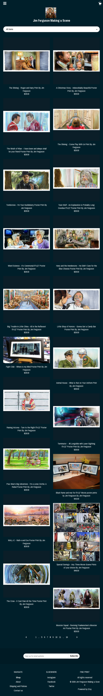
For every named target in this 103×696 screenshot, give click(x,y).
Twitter (51, 686)
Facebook (51, 681)
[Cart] (99, 4)
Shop (18, 677)
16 (67, 637)
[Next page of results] (77, 637)
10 (56, 637)
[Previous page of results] (26, 637)
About (18, 681)
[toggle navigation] (4, 3)
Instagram (51, 677)
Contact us (18, 690)
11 (60, 637)
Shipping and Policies (18, 686)
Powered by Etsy (85, 689)
